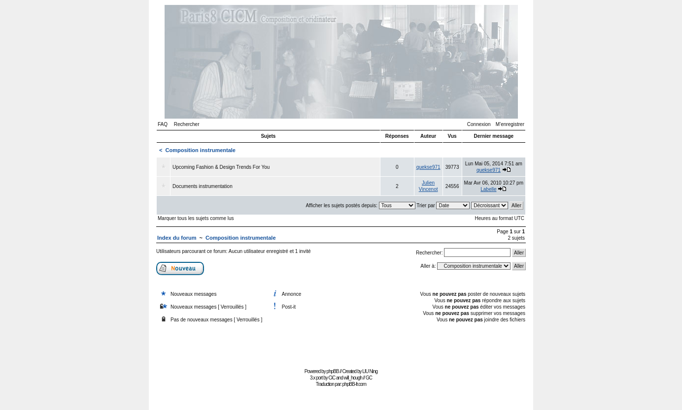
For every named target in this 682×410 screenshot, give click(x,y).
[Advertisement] (341, 343)
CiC (332, 377)
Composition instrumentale (201, 150)
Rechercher (187, 124)
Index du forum (176, 238)
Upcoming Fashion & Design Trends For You (221, 167)
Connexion (479, 124)
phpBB (332, 371)
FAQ (163, 124)
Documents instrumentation (202, 186)
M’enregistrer (510, 124)
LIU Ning (369, 371)
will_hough (353, 377)
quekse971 (428, 167)
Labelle (488, 189)
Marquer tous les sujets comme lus (196, 218)
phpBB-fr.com (354, 384)
